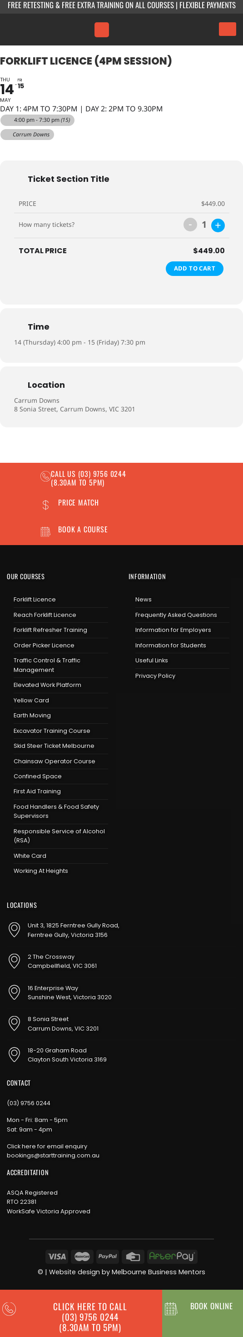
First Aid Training (37, 791)
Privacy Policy (155, 676)
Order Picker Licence (44, 645)
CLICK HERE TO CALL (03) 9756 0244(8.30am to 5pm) (90, 1317)
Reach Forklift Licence (45, 615)
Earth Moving (32, 715)
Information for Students (170, 645)
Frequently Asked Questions (176, 615)
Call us (64, 473)
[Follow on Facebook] (136, 699)
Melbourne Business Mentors (158, 1272)
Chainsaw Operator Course (54, 761)
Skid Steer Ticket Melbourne (54, 746)
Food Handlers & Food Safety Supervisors (56, 811)
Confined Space (38, 776)
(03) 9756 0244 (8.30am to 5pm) (88, 478)
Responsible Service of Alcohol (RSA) (59, 835)
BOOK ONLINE (211, 1306)
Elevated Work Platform (47, 685)
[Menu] (101, 29)
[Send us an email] (165, 699)
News (143, 599)
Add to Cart (194, 268)
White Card (30, 856)
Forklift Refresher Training (50, 630)
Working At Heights (41, 871)
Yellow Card (31, 700)
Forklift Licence (35, 599)
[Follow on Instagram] (151, 699)
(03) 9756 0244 (28, 1103)
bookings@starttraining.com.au (53, 1155)
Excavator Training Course (52, 731)
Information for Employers (173, 630)
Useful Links (151, 660)
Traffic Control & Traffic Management (47, 664)
